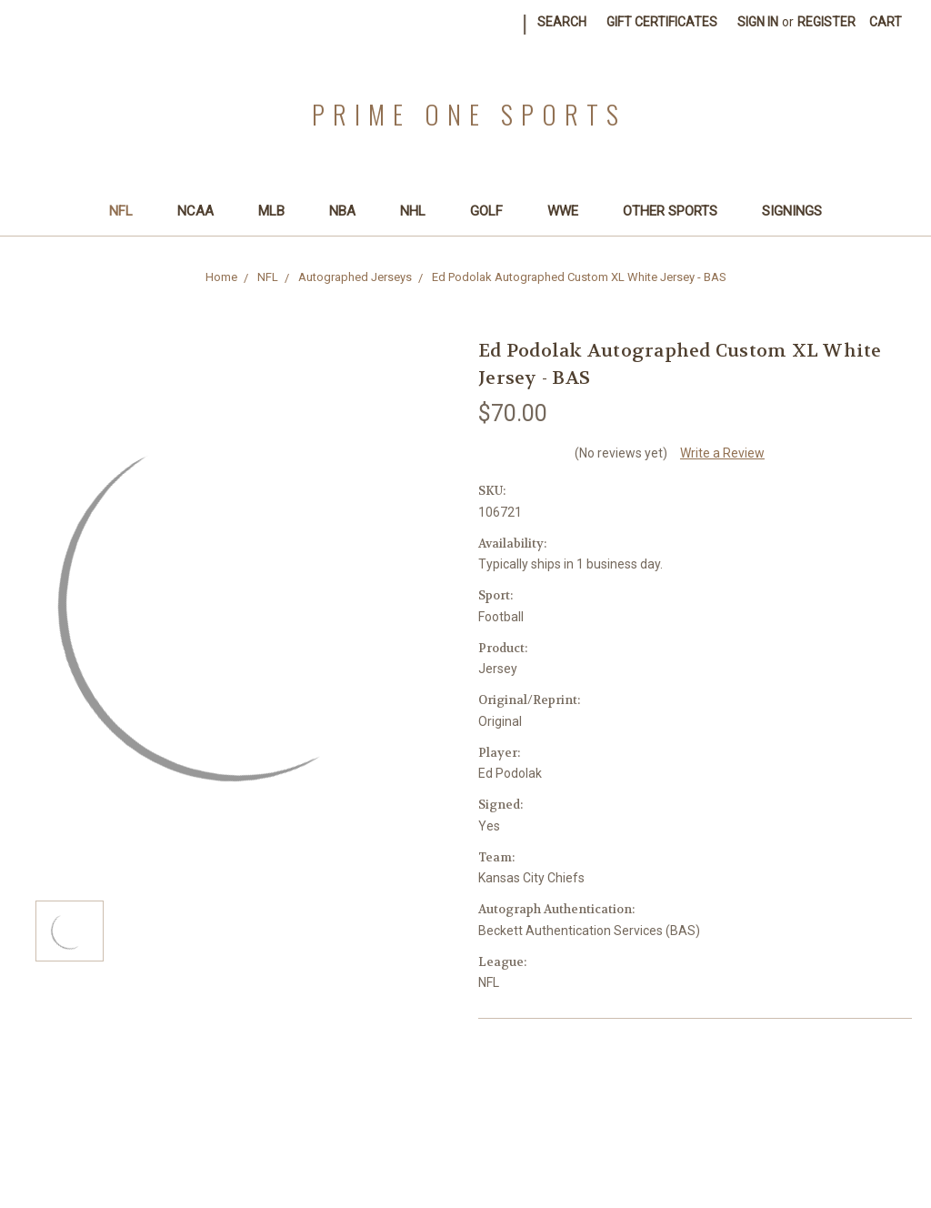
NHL (420, 211)
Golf (494, 211)
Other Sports (678, 211)
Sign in (757, 22)
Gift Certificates (661, 22)
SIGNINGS (792, 211)
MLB (279, 211)
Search (561, 22)
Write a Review (722, 453)
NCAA (203, 211)
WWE (570, 211)
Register (826, 22)
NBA (350, 211)
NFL (128, 211)
